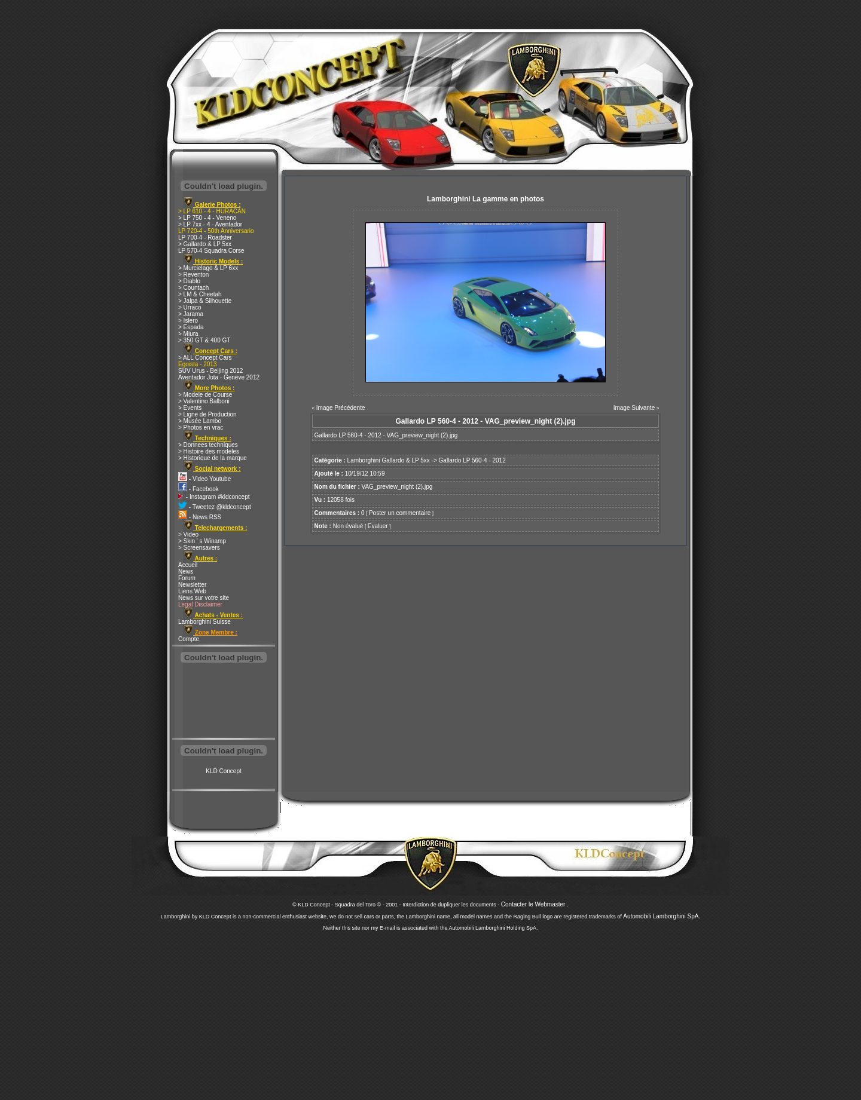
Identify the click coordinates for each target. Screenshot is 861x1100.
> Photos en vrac (200, 427)
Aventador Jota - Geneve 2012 (218, 377)
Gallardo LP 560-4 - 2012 (472, 460)
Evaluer (378, 526)
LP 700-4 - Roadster (205, 237)
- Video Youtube (204, 479)
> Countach (193, 287)
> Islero (188, 320)
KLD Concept (223, 771)
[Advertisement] (223, 701)
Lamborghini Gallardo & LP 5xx (388, 460)
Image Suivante (634, 408)
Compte (188, 639)
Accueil (187, 565)
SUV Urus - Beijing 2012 (210, 370)
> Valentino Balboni (204, 401)
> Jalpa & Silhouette (204, 301)
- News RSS (199, 517)
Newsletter (192, 584)
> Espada (191, 327)
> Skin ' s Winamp (202, 541)
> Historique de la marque (212, 458)
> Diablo (189, 281)
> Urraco (189, 307)
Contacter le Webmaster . (535, 904)
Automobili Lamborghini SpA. (661, 916)
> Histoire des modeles (208, 451)
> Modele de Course (205, 394)
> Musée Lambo (199, 421)
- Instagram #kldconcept (214, 497)
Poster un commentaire (399, 513)
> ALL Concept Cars (204, 357)
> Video (188, 534)
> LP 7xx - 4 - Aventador (210, 224)
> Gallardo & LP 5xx (204, 244)
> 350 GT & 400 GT (204, 340)
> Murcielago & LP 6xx (208, 268)
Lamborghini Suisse (204, 621)
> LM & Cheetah (200, 294)
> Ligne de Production (207, 414)
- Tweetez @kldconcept (214, 507)
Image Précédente (340, 408)
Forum (187, 578)
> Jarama (190, 314)
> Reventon (193, 274)
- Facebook (198, 489)
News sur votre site (203, 598)
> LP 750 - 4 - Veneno (207, 218)
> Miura (188, 333)
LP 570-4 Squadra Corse (211, 250)
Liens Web (192, 591)
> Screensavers (199, 547)
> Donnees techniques (208, 445)
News (185, 571)
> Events (189, 408)
